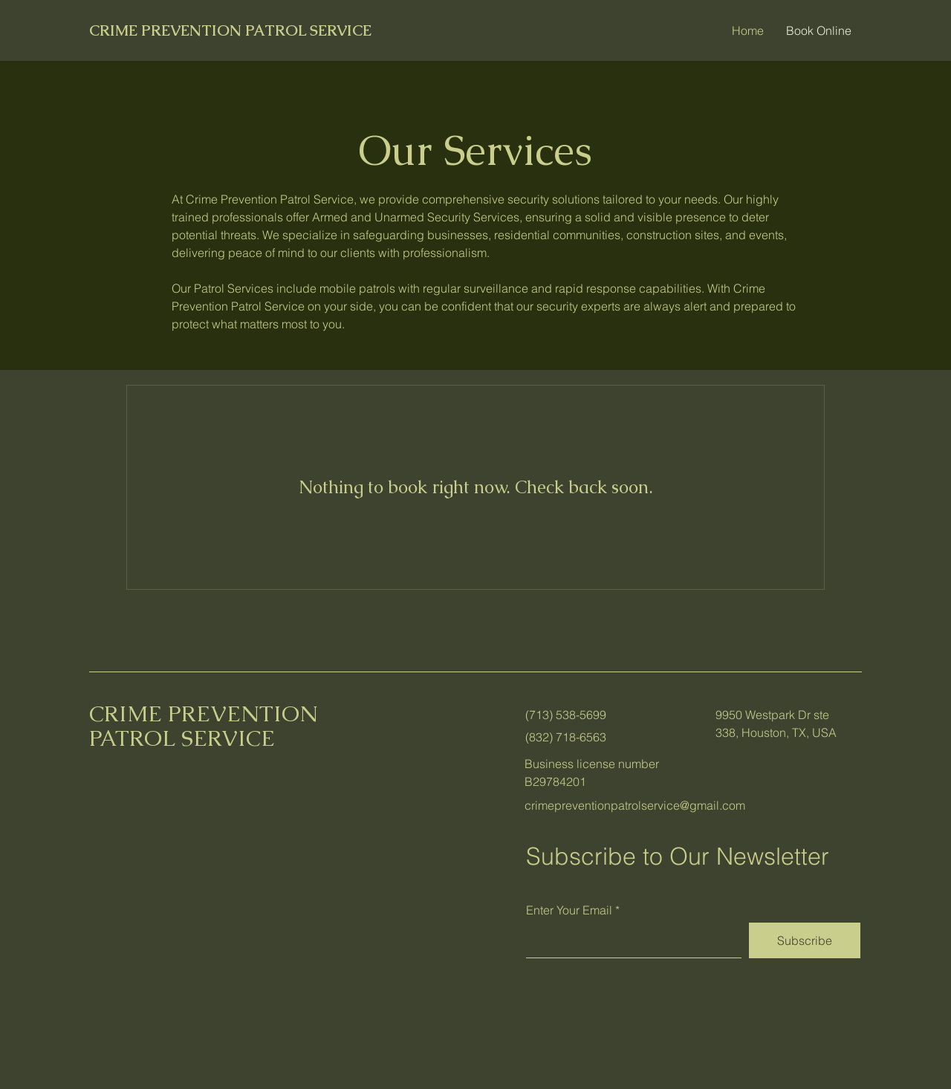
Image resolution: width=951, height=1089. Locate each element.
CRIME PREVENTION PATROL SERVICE (230, 30)
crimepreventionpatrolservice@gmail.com (635, 805)
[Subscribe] (804, 940)
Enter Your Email (569, 910)
